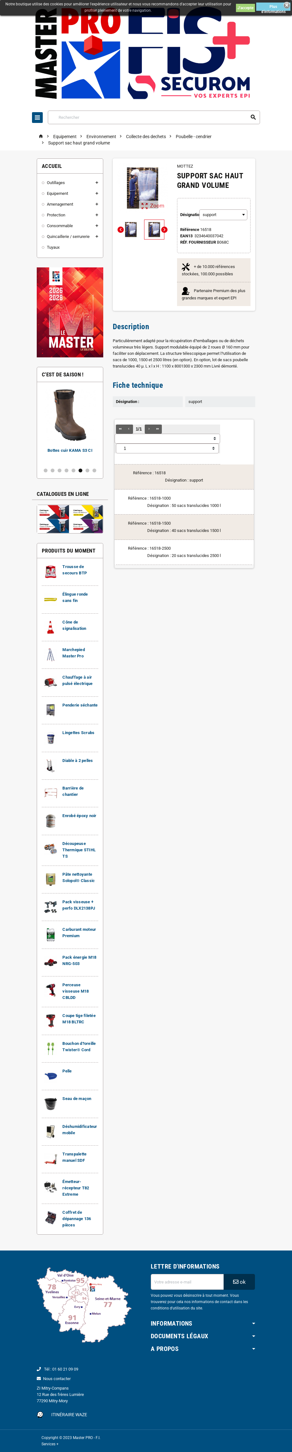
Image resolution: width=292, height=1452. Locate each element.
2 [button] (52, 470)
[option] (70, 425)
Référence (189, 229)
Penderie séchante (80, 705)
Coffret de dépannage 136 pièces (76, 1218)
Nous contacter (57, 1378)
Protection (56, 215)
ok (239, 1282)
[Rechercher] (154, 117)
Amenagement (60, 204)
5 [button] (73, 470)
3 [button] (59, 470)
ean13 (186, 235)
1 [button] (46, 470)
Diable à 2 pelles (77, 760)
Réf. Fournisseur (198, 242)
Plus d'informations (273, 7)
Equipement (57, 193)
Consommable (60, 225)
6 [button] (80, 470)
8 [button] (94, 470)
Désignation (187, 214)
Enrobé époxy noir (79, 815)
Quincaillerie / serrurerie (68, 236)
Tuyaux (53, 247)
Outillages (56, 182)
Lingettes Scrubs (78, 732)
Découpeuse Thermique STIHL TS (79, 850)
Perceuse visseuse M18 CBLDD (75, 991)
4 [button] (66, 470)
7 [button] (87, 470)
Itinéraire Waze (69, 1414)
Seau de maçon (76, 1098)
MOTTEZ (185, 166)
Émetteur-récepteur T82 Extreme (75, 1188)
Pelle (67, 1071)
